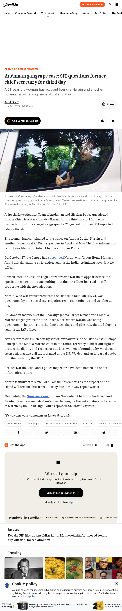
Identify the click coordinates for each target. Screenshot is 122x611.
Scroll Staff (11, 102)
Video (86, 13)
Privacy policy (28, 596)
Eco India (100, 13)
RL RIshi (87, 423)
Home (6, 13)
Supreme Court (38, 396)
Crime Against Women (21, 69)
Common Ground (25, 13)
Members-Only (68, 13)
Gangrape (33, 423)
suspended (56, 257)
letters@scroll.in (59, 415)
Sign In (73, 502)
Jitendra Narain (14, 423)
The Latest (47, 13)
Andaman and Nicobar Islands (61, 423)
